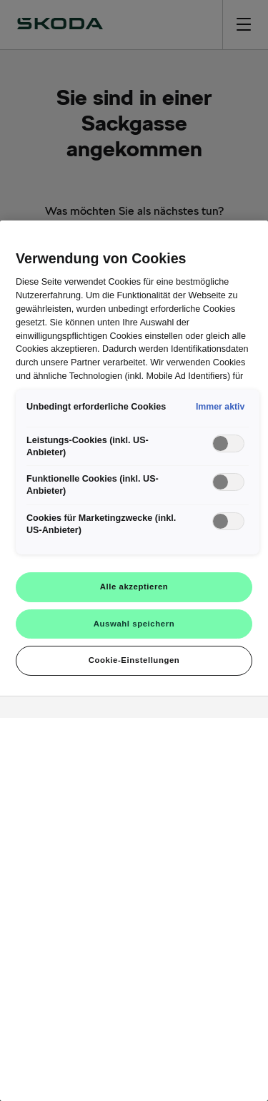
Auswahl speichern (134, 623)
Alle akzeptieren (134, 586)
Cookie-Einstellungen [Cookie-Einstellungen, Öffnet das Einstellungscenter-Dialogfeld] (134, 660)
